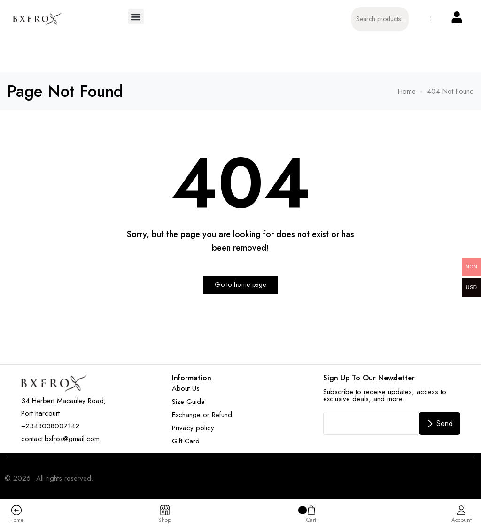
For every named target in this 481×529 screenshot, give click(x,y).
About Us (186, 388)
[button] (136, 16)
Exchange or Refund (202, 414)
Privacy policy (193, 428)
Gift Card (186, 441)
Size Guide (188, 401)
